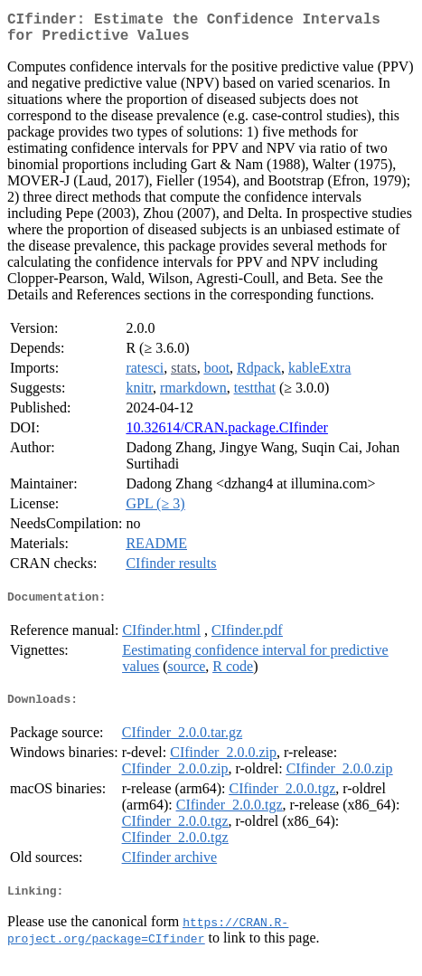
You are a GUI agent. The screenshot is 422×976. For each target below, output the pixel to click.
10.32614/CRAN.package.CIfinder (227, 434)
